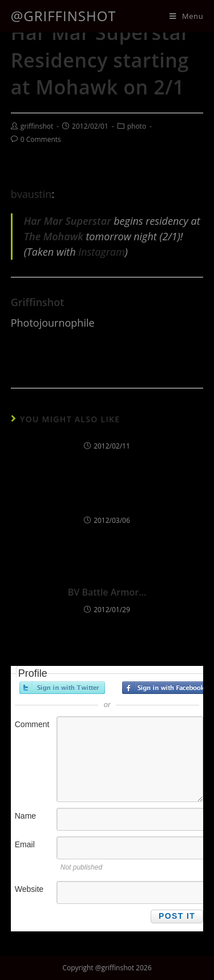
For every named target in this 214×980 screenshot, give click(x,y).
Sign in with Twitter (62, 687)
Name (25, 815)
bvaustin (31, 194)
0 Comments (41, 139)
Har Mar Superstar (67, 221)
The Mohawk (53, 236)
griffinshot (37, 126)
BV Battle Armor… (107, 592)
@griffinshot (63, 15)
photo (136, 126)
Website (29, 889)
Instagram (101, 252)
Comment (32, 724)
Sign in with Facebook (165, 687)
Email (25, 844)
